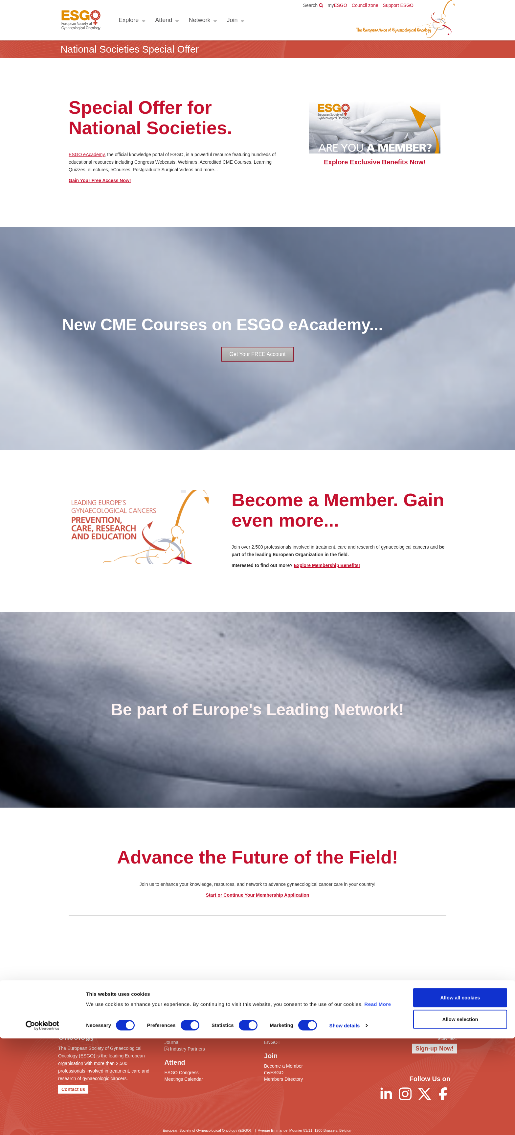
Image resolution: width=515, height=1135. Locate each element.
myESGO (273, 1072)
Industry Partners (187, 1049)
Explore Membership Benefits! (327, 565)
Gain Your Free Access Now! (100, 180)
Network (198, 20)
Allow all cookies (460, 1094)
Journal (172, 1042)
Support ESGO (398, 5)
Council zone (365, 5)
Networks (273, 1029)
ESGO (337, 5)
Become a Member (283, 1066)
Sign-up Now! (434, 1048)
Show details (344, 1122)
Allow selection (460, 1116)
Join (231, 20)
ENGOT (272, 1042)
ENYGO (272, 1035)
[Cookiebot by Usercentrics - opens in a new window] (42, 1122)
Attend (162, 20)
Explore (128, 20)
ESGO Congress (182, 1072)
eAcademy (175, 1035)
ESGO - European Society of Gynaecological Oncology (80, 20)
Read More (377, 1100)
